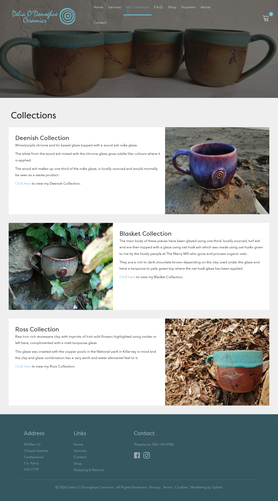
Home (78, 444)
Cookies (181, 486)
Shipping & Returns (89, 469)
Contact (80, 457)
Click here (23, 183)
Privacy (154, 486)
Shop (78, 463)
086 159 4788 (163, 444)
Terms (167, 486)
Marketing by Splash (206, 486)
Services (80, 450)
